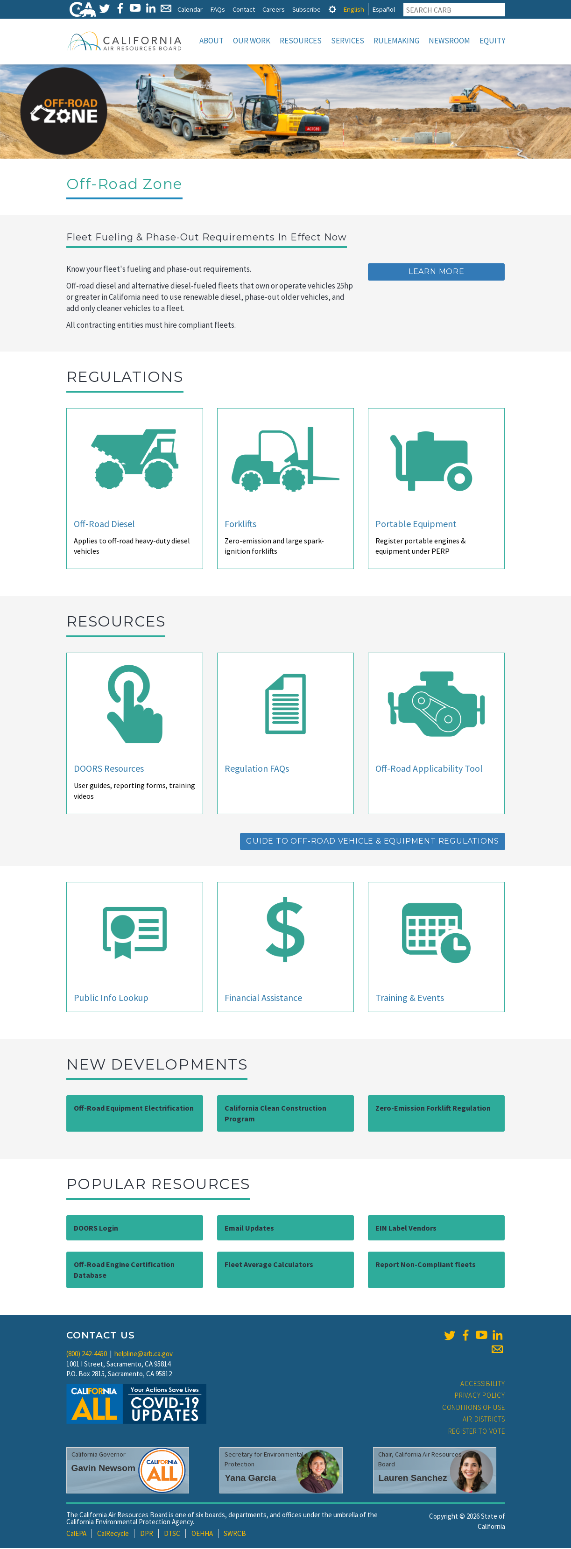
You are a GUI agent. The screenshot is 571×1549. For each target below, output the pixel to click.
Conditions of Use (473, 1408)
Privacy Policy (480, 1396)
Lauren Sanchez (412, 1479)
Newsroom (449, 40)
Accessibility (482, 1384)
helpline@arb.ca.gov (143, 1354)
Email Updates (249, 1228)
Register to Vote (476, 1432)
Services (347, 40)
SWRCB (235, 1534)
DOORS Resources (109, 769)
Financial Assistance (263, 998)
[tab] (332, 9)
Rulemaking (396, 40)
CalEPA (76, 1534)
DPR (146, 1534)
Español (383, 9)
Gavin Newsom (103, 1469)
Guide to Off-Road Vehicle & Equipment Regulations (372, 842)
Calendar (190, 9)
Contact (244, 9)
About (211, 40)
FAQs (217, 9)
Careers (273, 9)
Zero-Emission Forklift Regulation (433, 1108)
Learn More (437, 272)
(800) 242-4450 (86, 1354)
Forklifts (240, 524)
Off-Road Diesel (104, 524)
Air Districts (484, 1419)
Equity (492, 40)
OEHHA (202, 1534)
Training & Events (409, 998)
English (353, 9)
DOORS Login (96, 1228)
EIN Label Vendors (406, 1228)
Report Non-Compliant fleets (425, 1265)
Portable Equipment (416, 524)
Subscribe (306, 9)
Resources (301, 40)
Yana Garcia (250, 1479)
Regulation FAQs (257, 769)
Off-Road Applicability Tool (429, 769)
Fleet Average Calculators (269, 1265)
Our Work (251, 40)
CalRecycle (113, 1534)
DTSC (172, 1534)
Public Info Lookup (111, 998)
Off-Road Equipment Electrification (134, 1108)
